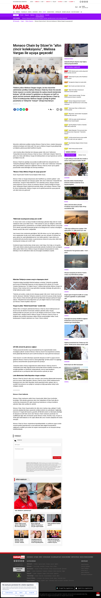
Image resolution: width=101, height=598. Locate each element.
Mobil (36, 576)
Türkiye (48, 564)
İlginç (55, 578)
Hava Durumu (85, 564)
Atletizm (50, 571)
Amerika (42, 566)
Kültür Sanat (75, 12)
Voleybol (45, 571)
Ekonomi (35, 12)
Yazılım (54, 576)
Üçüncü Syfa (41, 564)
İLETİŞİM (36, 557)
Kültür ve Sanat (58, 580)
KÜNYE (40, 557)
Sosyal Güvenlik (57, 569)
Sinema (47, 578)
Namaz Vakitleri (85, 566)
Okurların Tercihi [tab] (70, 155)
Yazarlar (24, 12)
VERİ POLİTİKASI (75, 557)
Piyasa (36, 569)
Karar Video (50, 12)
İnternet (41, 576)
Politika (36, 564)
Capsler (43, 580)
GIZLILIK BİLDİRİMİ (66, 557)
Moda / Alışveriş (40, 15)
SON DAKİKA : (16, 18)
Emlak (41, 569)
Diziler (21, 15)
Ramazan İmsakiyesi (86, 574)
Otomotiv (45, 569)
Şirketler (64, 569)
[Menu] (81, 12)
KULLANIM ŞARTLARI (56, 557)
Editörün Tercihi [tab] (82, 155)
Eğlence (32, 15)
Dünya (29, 12)
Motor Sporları (57, 571)
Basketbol (39, 571)
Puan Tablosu (85, 568)
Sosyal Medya (48, 576)
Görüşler (58, 12)
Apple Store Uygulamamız (85, 588)
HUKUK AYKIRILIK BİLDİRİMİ (86, 557)
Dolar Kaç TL (84, 570)
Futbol (34, 571)
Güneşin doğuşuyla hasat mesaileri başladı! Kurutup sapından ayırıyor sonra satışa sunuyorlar (44, 18)
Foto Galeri (31, 580)
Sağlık (44, 573)
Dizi (43, 578)
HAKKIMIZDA (30, 557)
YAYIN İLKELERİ (46, 557)
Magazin (27, 15)
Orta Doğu (36, 566)
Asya (51, 566)
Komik (51, 578)
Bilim (58, 576)
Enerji (50, 569)
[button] (48, 109)
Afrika (55, 566)
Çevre (52, 564)
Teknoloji (30, 576)
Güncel (18, 12)
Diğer (63, 571)
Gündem (39, 578)
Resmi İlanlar (66, 12)
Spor (40, 12)
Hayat (44, 12)
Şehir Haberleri (85, 572)
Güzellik (47, 15)
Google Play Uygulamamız (66, 588)
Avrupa (47, 566)
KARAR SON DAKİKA (19, 569)
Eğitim (56, 564)
